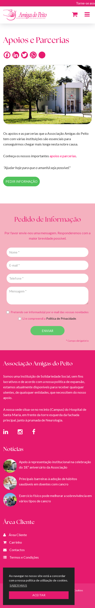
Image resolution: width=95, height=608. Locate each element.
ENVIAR (47, 331)
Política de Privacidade (61, 318)
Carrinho (15, 542)
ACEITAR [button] (38, 595)
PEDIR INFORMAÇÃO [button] (21, 181)
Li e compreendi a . (47, 318)
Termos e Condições (24, 557)
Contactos (17, 550)
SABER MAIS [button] (18, 585)
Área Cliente (18, 535)
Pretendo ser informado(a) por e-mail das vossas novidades (47, 312)
